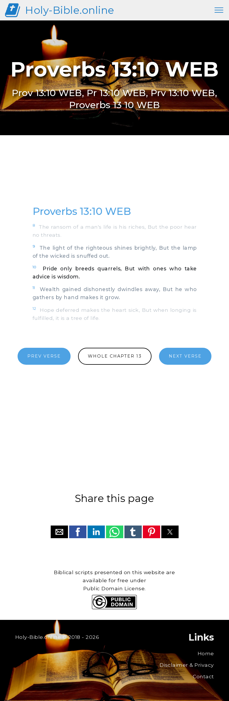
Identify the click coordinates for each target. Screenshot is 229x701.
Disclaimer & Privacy (187, 665)
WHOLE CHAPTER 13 (115, 356)
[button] (59, 532)
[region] (114, 176)
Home (206, 653)
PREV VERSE (44, 356)
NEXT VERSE (185, 356)
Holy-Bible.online (69, 10)
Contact (203, 676)
